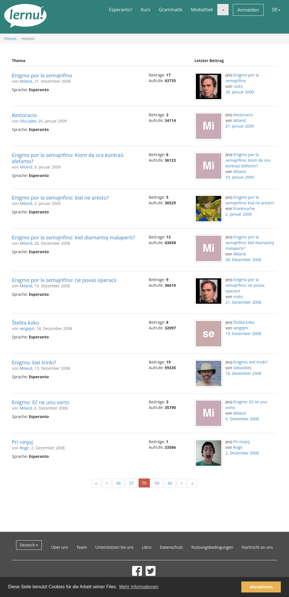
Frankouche (244, 208)
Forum (10, 38)
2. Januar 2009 (238, 214)
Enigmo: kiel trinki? (34, 362)
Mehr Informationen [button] (138, 586)
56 (118, 483)
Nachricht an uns (257, 547)
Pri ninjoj (22, 442)
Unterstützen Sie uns (114, 547)
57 (131, 483)
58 (144, 483)
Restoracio (24, 115)
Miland (26, 81)
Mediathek (202, 9)
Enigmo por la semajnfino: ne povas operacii (64, 280)
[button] (223, 9)
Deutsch (29, 545)
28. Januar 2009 (239, 92)
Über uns (59, 547)
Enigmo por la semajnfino (42, 75)
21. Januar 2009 (239, 126)
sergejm (27, 328)
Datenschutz (171, 547)
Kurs (145, 9)
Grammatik (170, 9)
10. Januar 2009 (239, 177)
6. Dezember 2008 (242, 418)
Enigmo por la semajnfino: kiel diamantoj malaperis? (73, 237)
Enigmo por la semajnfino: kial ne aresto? (60, 197)
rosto (238, 86)
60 (170, 483)
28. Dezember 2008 (243, 259)
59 (157, 483)
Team (81, 547)
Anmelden (248, 10)
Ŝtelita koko (25, 322)
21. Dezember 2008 (243, 302)
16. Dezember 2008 (243, 373)
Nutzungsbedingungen (212, 547)
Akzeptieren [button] (261, 587)
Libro (147, 547)
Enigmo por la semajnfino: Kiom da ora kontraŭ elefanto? (68, 158)
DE (276, 9)
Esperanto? (120, 9)
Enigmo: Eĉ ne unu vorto (40, 402)
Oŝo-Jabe (28, 121)
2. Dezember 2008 (242, 453)
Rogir (24, 448)
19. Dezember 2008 (243, 333)
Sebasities (242, 367)
